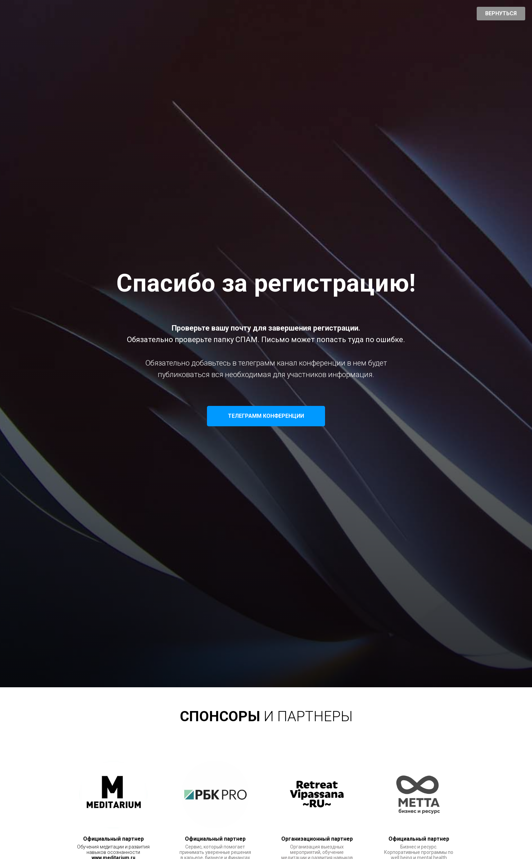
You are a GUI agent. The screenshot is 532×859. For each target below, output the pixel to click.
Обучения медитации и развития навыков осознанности (113, 849)
